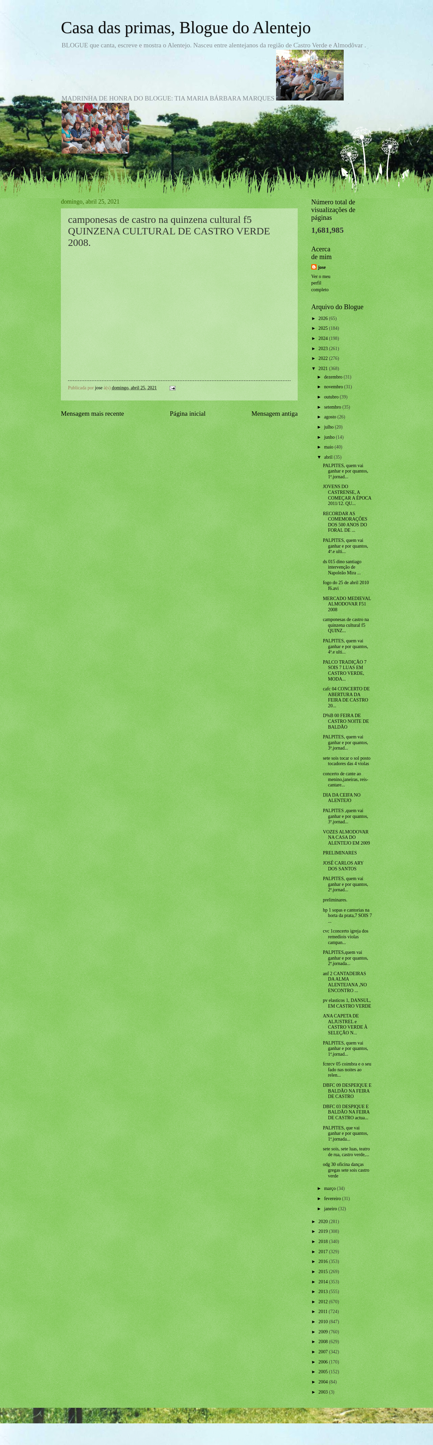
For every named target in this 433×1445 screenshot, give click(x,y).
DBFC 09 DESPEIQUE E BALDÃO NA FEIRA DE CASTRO (347, 1091)
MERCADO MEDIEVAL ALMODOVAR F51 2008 (347, 604)
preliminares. (335, 899)
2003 (323, 1392)
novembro (334, 386)
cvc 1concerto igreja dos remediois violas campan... (345, 936)
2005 (323, 1371)
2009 (323, 1331)
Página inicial (188, 413)
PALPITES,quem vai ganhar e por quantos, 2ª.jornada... (345, 958)
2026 (323, 318)
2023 (323, 348)
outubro (332, 396)
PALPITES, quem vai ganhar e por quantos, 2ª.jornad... (345, 884)
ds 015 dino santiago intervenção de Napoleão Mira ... (342, 567)
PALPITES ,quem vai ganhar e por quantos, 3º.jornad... (345, 816)
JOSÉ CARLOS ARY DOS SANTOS (343, 866)
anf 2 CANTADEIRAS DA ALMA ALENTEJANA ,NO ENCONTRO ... (345, 982)
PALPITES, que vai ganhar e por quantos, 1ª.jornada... (345, 1133)
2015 (323, 1271)
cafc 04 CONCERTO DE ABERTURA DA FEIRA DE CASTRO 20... (346, 697)
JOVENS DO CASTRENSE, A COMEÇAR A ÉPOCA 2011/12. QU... (347, 495)
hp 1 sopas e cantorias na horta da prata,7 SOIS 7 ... (347, 916)
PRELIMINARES (340, 852)
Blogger (253, 1431)
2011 (323, 1311)
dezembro (334, 377)
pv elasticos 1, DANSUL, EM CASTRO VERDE (347, 1003)
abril (329, 457)
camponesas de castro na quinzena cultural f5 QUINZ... (346, 625)
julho (329, 427)
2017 (323, 1251)
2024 (323, 338)
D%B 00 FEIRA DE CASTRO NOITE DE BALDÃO (346, 721)
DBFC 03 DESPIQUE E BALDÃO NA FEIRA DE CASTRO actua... (346, 1112)
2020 (323, 1221)
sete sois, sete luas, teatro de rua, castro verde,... (346, 1151)
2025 (323, 328)
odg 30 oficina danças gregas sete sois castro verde (346, 1170)
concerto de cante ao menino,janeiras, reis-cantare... (345, 779)
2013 (323, 1291)
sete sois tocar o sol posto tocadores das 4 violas (346, 761)
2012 (323, 1301)
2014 (323, 1281)
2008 (323, 1341)
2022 (323, 358)
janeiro (331, 1208)
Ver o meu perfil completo (321, 283)
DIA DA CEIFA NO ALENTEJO (341, 798)
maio (329, 447)
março (330, 1188)
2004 (323, 1381)
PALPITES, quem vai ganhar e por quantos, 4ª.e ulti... (345, 546)
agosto (330, 416)
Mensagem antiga (274, 413)
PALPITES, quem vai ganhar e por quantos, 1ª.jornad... (345, 471)
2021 (323, 368)
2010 (323, 1321)
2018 (323, 1241)
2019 (323, 1231)
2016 (323, 1261)
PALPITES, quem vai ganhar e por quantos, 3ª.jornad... (345, 742)
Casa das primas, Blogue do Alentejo (186, 27)
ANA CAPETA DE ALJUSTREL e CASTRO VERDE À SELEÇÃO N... (345, 1024)
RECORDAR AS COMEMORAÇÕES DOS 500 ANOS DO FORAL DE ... (345, 522)
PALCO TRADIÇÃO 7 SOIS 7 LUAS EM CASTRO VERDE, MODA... (344, 671)
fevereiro (333, 1198)
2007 (323, 1351)
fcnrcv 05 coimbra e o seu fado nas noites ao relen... (347, 1069)
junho (330, 437)
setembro (333, 407)
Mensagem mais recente (92, 413)
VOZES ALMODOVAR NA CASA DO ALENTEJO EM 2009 (346, 837)
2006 (323, 1361)
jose (322, 267)
